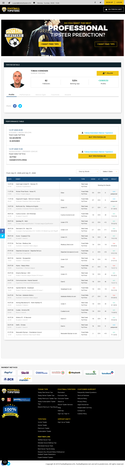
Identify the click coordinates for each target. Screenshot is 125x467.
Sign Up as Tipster (64, 422)
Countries (55, 95)
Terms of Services (83, 395)
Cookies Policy (82, 414)
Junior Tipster (42, 422)
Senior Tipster (42, 425)
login (119, 2)
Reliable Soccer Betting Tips (47, 443)
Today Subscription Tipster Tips (46, 403)
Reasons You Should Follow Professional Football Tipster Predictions (51, 453)
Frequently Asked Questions (87, 392)
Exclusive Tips (62, 395)
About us (61, 401)
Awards (68, 95)
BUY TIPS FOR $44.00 (97, 137)
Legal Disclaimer (83, 405)
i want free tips (50, 44)
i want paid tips (106, 44)
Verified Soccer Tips (44, 440)
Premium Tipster (43, 428)
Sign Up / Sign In (63, 414)
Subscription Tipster (44, 431)
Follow (108, 73)
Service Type (41, 95)
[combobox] (87, 171)
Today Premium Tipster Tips (47, 398)
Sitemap (61, 411)
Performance (25, 95)
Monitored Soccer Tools (45, 446)
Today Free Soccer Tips (45, 392)
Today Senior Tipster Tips (46, 395)
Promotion (61, 392)
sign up (109, 2)
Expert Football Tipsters (45, 457)
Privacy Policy (82, 401)
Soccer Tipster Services (65, 405)
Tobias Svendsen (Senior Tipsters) (98, 133)
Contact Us (81, 411)
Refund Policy (82, 398)
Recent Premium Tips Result (47, 407)
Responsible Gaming (85, 408)
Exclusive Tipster (63, 398)
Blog (59, 408)
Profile (11, 95)
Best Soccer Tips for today (46, 449)
